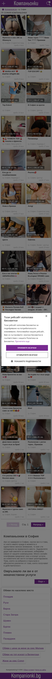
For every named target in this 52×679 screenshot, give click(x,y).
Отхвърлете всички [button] (27, 355)
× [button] (46, 316)
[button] (26, 361)
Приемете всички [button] (26, 348)
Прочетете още (22, 341)
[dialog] (26, 339)
